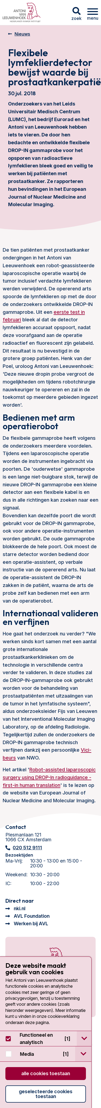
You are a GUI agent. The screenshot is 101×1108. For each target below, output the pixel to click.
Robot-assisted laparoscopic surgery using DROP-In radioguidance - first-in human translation (49, 777)
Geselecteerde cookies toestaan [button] (45, 1094)
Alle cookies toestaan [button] (45, 1073)
